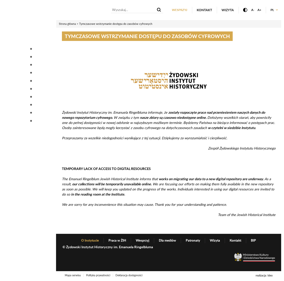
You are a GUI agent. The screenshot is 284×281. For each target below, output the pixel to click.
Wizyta (225, 10)
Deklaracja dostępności (130, 276)
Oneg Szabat (14, 41)
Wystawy (11, 65)
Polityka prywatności (99, 276)
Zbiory (8, 49)
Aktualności (14, 25)
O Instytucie (14, 97)
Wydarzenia (14, 32)
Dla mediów (168, 240)
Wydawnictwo (16, 81)
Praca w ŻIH (115, 240)
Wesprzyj (176, 10)
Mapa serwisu (73, 276)
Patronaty (194, 240)
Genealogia (13, 89)
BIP (256, 240)
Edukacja (11, 72)
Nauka (9, 57)
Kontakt (201, 10)
